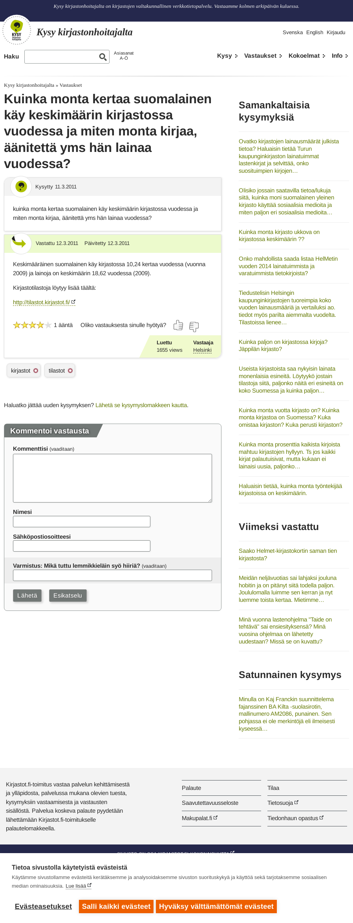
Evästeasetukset (43, 906)
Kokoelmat (304, 55)
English (314, 32)
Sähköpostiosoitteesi (42, 536)
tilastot (57, 370)
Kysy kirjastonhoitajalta (29, 85)
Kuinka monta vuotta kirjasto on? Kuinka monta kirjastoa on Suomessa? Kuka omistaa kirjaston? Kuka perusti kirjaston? (290, 417)
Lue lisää (76, 887)
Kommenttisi (30, 448)
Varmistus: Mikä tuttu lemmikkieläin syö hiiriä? (76, 565)
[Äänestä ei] (193, 327)
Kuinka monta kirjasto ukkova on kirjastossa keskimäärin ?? (279, 235)
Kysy (224, 55)
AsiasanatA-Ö (124, 55)
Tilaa (273, 787)
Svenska (293, 32)
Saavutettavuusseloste (210, 802)
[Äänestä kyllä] (179, 325)
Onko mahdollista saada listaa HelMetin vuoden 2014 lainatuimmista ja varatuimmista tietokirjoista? (288, 265)
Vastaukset (260, 55)
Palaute (191, 787)
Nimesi (22, 511)
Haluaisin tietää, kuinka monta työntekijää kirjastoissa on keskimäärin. (290, 490)
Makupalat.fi (197, 818)
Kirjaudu (336, 32)
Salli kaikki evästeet (116, 906)
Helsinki (202, 350)
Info (337, 55)
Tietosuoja (280, 802)
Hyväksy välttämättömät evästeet (218, 906)
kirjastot (20, 370)
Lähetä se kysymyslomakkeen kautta (141, 405)
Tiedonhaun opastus (292, 818)
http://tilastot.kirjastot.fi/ (41, 302)
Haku (11, 56)
